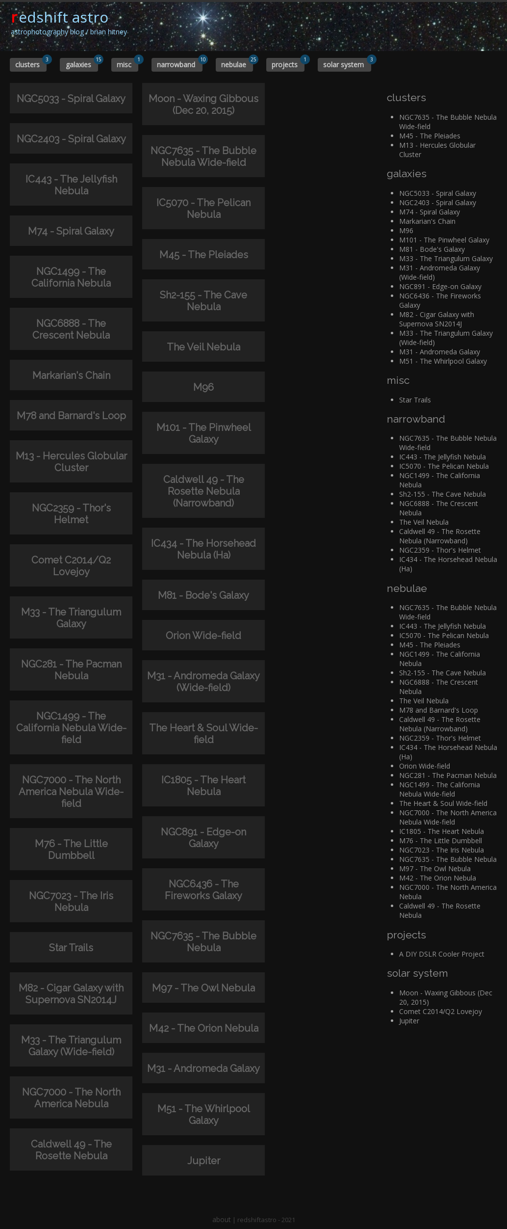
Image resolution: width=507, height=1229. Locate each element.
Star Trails (415, 399)
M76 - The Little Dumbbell (440, 840)
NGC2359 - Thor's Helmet (440, 550)
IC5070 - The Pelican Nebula (444, 466)
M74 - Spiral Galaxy (429, 211)
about (221, 1219)
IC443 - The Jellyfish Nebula (442, 456)
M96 (406, 230)
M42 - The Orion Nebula (437, 877)
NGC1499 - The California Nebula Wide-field (439, 789)
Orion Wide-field (424, 766)
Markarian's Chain (427, 221)
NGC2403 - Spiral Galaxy (437, 202)
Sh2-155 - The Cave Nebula (442, 494)
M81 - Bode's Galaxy (432, 249)
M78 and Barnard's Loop (438, 710)
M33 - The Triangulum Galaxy (446, 258)
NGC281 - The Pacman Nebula (448, 775)
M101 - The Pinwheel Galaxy (444, 239)
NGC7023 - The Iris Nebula (441, 850)
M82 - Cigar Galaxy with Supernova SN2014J (436, 319)
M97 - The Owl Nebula (435, 868)
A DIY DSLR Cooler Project (441, 954)
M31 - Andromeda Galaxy (439, 351)
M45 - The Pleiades (429, 135)
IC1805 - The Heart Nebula (441, 831)
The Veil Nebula (424, 522)
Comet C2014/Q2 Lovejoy (440, 1011)
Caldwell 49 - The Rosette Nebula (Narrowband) (440, 536)
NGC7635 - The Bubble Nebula (448, 859)
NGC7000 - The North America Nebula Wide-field (448, 817)
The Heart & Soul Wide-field (443, 803)
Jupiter (409, 1020)
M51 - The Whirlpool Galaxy (443, 361)
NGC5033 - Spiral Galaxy (437, 193)
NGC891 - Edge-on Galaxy (440, 286)
